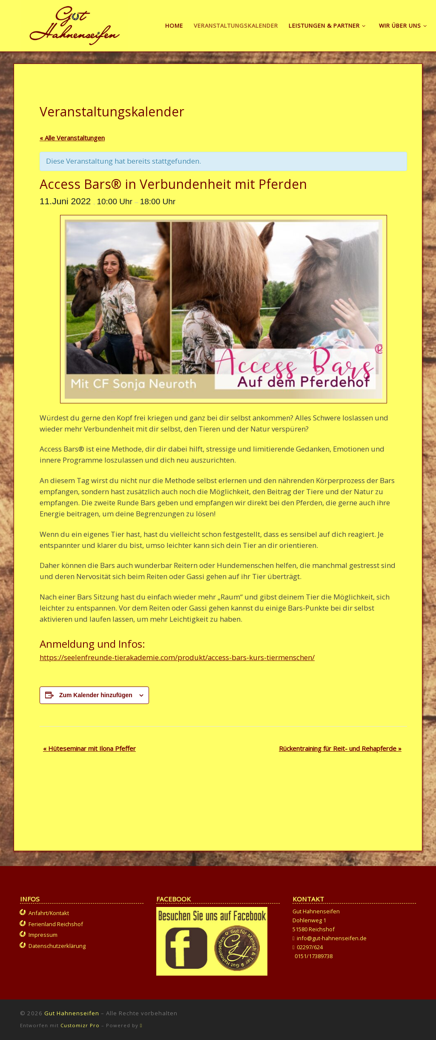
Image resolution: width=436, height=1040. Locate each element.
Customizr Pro (80, 1025)
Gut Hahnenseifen (71, 1013)
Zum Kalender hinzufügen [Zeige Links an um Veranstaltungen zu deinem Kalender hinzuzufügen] (95, 695)
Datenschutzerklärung (57, 946)
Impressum (43, 935)
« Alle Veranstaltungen (72, 137)
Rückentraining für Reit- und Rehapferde (340, 748)
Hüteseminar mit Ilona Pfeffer (89, 748)
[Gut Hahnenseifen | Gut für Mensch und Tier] (75, 24)
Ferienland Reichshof (56, 924)
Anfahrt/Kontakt (49, 913)
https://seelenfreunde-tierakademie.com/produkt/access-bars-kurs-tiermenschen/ (177, 657)
